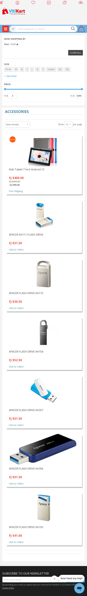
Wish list (34, 3)
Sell (81, 3)
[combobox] (46, 29)
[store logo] (13, 11)
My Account (18, 3)
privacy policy (8, 588)
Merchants (66, 3)
